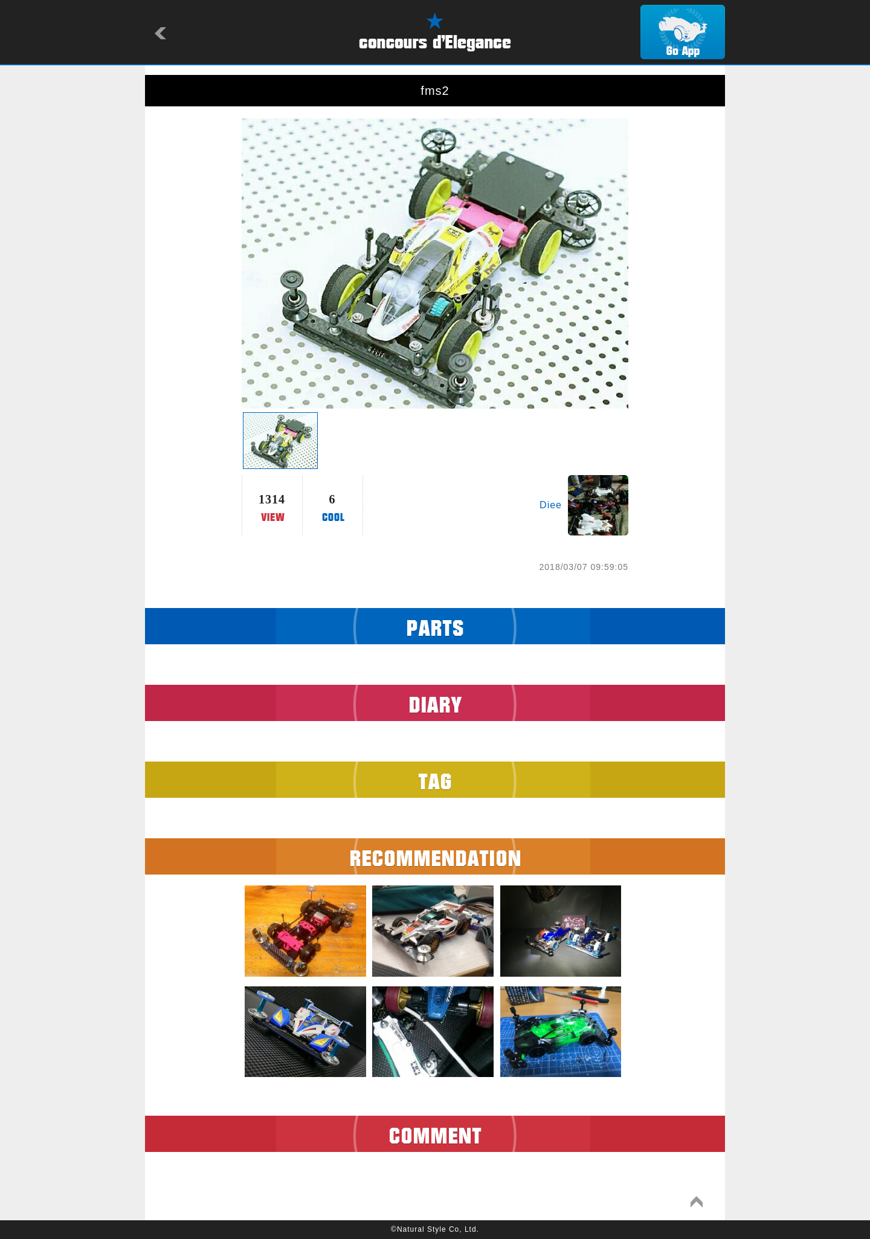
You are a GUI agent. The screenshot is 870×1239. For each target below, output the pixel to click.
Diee (551, 505)
